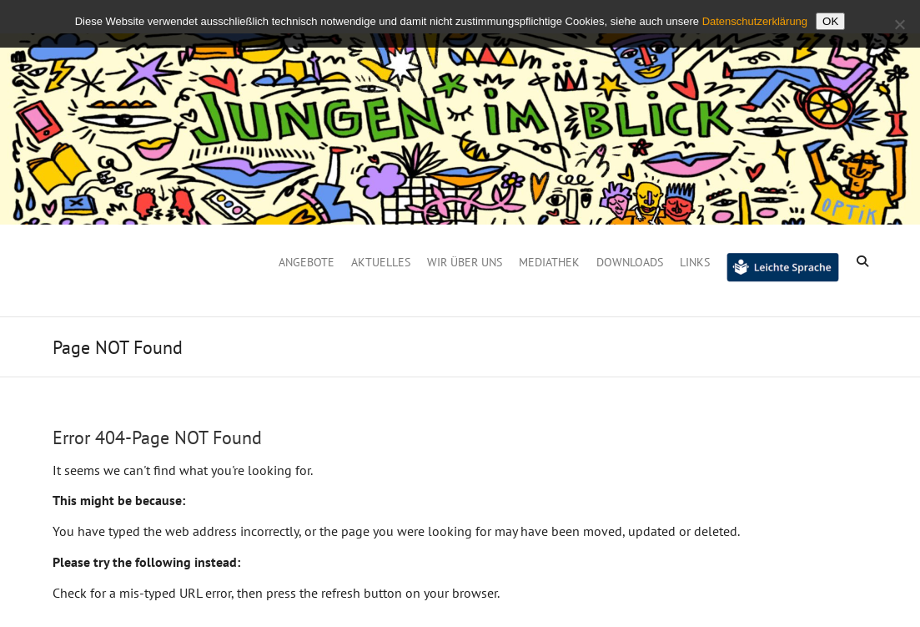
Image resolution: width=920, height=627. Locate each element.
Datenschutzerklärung (754, 21)
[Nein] (899, 24)
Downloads (629, 262)
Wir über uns (464, 262)
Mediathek (549, 262)
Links (695, 262)
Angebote (306, 262)
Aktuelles (380, 262)
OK (830, 21)
